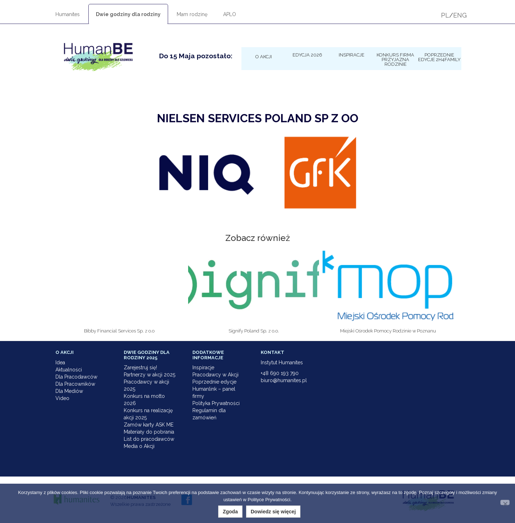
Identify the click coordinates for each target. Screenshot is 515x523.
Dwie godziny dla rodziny (128, 14)
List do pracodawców (149, 439)
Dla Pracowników (75, 384)
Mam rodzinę (192, 14)
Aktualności (68, 369)
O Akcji (263, 56)
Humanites (67, 14)
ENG (460, 15)
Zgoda (230, 511)
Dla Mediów (69, 391)
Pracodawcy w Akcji (215, 375)
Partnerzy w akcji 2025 (149, 375)
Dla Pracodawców (76, 377)
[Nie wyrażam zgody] (505, 502)
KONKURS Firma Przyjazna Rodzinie (395, 59)
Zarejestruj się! (140, 367)
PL (445, 15)
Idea (60, 362)
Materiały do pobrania (149, 432)
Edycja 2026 (307, 54)
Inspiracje (351, 54)
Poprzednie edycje (214, 382)
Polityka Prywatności (216, 403)
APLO (229, 14)
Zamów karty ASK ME (148, 425)
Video (62, 398)
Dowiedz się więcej (273, 511)
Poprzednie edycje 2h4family (439, 57)
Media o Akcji (139, 446)
